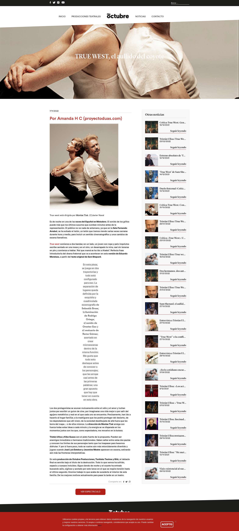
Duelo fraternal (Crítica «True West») (173, 188)
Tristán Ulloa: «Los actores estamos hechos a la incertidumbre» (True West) (173, 386)
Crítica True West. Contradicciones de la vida (173, 205)
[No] (175, 521)
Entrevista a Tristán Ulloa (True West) (173, 320)
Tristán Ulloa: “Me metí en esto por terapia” (173, 452)
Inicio (62, 17)
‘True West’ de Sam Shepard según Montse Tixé (173, 172)
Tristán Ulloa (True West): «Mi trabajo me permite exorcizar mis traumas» (173, 139)
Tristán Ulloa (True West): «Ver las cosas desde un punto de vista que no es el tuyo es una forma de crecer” (173, 221)
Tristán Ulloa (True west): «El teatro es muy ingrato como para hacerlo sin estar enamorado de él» (173, 254)
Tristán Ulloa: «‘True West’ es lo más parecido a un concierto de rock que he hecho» (173, 403)
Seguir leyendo (178, 131)
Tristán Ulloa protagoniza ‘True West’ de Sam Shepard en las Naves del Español (173, 436)
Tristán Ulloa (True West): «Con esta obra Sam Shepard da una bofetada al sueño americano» (173, 287)
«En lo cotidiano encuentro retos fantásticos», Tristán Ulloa (173, 370)
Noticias (140, 17)
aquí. (100, 525)
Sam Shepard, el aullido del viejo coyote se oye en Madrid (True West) (173, 304)
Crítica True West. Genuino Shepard (173, 122)
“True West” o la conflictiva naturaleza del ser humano (173, 337)
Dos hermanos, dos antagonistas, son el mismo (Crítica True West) (173, 271)
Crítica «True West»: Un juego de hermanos (173, 238)
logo (118, 17)
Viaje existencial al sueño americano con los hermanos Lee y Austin (173, 469)
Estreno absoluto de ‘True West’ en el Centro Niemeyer (173, 155)
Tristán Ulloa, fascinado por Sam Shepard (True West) (173, 419)
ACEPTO (167, 524)
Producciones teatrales (86, 17)
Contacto (158, 17)
